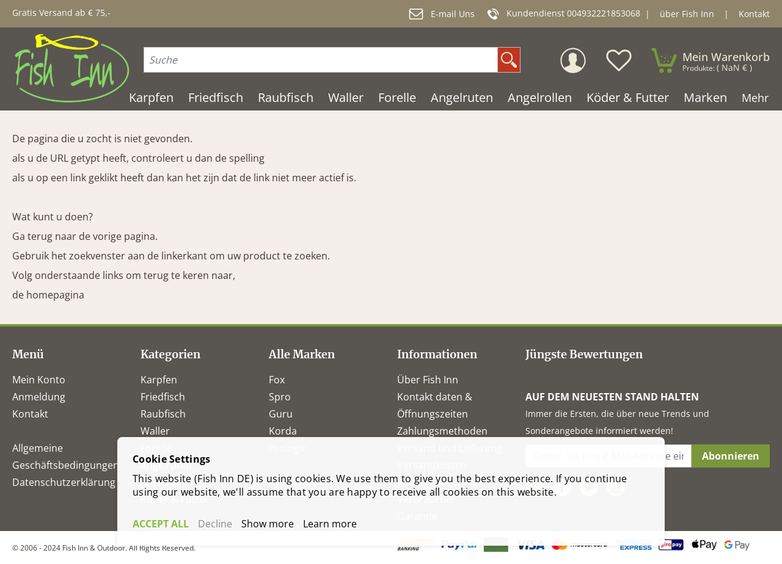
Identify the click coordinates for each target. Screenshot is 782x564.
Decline (215, 523)
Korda (283, 431)
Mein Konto (38, 379)
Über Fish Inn (427, 379)
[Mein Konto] (573, 60)
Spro (280, 396)
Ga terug (32, 236)
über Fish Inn (687, 14)
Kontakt (754, 14)
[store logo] (71, 68)
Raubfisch (163, 414)
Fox (277, 379)
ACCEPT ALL (161, 523)
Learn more (330, 523)
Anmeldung (38, 396)
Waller (155, 431)
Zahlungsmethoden (442, 431)
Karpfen (159, 379)
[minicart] (710, 60)
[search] (509, 60)
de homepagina (48, 295)
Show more (267, 523)
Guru (281, 414)
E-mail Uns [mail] (442, 14)
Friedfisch (163, 396)
